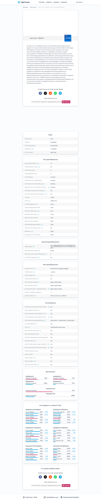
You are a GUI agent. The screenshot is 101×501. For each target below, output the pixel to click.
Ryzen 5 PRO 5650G (30, 456)
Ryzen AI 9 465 (57, 414)
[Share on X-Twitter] (45, 93)
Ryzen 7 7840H (57, 420)
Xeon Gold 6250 (57, 433)
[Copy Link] (66, 101)
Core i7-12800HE (30, 417)
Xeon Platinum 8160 (58, 440)
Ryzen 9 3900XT (57, 448)
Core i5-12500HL (57, 422)
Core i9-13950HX (30, 412)
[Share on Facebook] (40, 93)
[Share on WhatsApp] (55, 93)
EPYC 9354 (28, 438)
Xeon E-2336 (29, 433)
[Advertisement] (50, 21)
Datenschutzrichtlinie (71, 497)
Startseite (42, 2)
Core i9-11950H (29, 459)
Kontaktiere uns (52, 497)
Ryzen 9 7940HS (30, 414)
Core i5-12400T (29, 451)
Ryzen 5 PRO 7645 (57, 459)
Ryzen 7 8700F (56, 451)
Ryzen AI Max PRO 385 (59, 412)
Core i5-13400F (29, 430)
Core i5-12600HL (57, 430)
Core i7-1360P (56, 438)
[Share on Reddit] (50, 93)
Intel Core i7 (33, 7)
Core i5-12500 (29, 420)
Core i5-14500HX (30, 422)
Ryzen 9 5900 (29, 448)
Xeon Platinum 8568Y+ (31, 440)
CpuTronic (24, 2)
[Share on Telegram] (60, 93)
